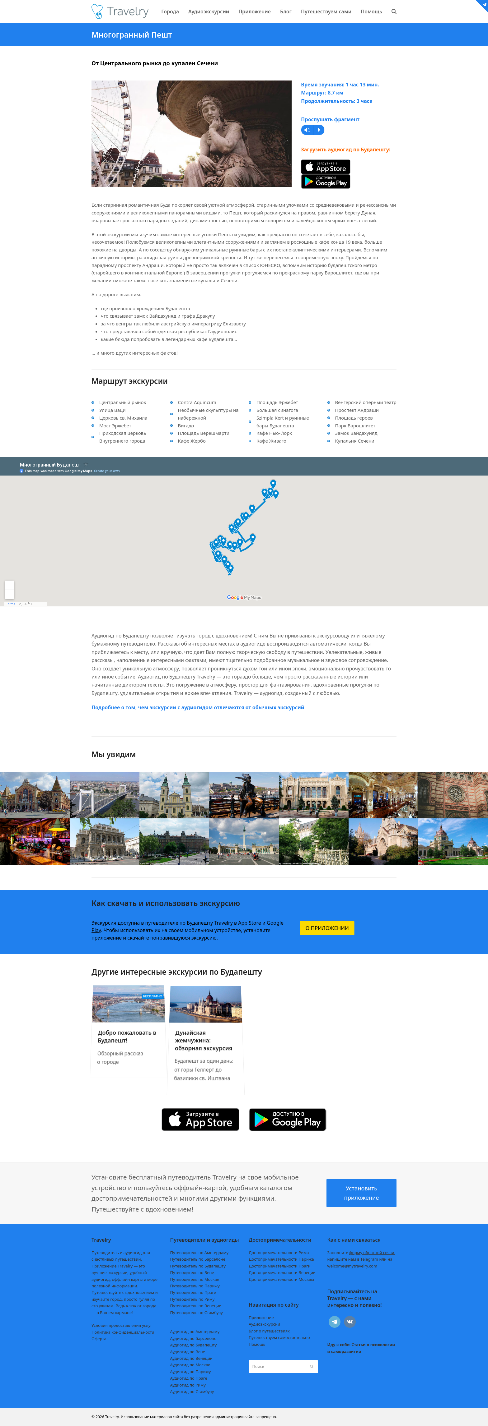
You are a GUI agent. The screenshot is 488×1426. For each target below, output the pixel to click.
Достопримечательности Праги (280, 1266)
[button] (394, 11)
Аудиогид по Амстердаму (195, 1331)
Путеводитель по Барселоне (197, 1259)
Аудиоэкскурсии (264, 1324)
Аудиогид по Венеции (191, 1358)
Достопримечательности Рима (279, 1252)
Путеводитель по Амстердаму (199, 1252)
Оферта (99, 1338)
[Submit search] (311, 1367)
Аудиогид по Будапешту (193, 1345)
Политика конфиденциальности (123, 1332)
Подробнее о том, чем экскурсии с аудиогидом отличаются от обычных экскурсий (198, 707)
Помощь (257, 1344)
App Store (249, 922)
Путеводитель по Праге (193, 1292)
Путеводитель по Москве (194, 1279)
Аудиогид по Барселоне (193, 1338)
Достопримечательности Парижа (281, 1259)
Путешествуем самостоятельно (279, 1337)
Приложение (261, 1317)
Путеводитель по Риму (192, 1299)
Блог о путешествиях (269, 1331)
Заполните (361, 1252)
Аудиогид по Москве (190, 1365)
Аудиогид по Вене (187, 1352)
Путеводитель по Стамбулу (196, 1312)
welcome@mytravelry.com (352, 1266)
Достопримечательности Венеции (282, 1272)
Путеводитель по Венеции (196, 1306)
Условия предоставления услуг (122, 1325)
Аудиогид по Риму (188, 1385)
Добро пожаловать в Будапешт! (126, 1032)
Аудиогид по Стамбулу (192, 1391)
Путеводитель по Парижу (195, 1286)
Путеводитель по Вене (192, 1272)
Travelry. (112, 1416)
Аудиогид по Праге (188, 1378)
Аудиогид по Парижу (190, 1371)
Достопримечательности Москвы (281, 1279)
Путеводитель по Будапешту (198, 1266)
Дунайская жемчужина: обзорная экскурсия (203, 1039)
